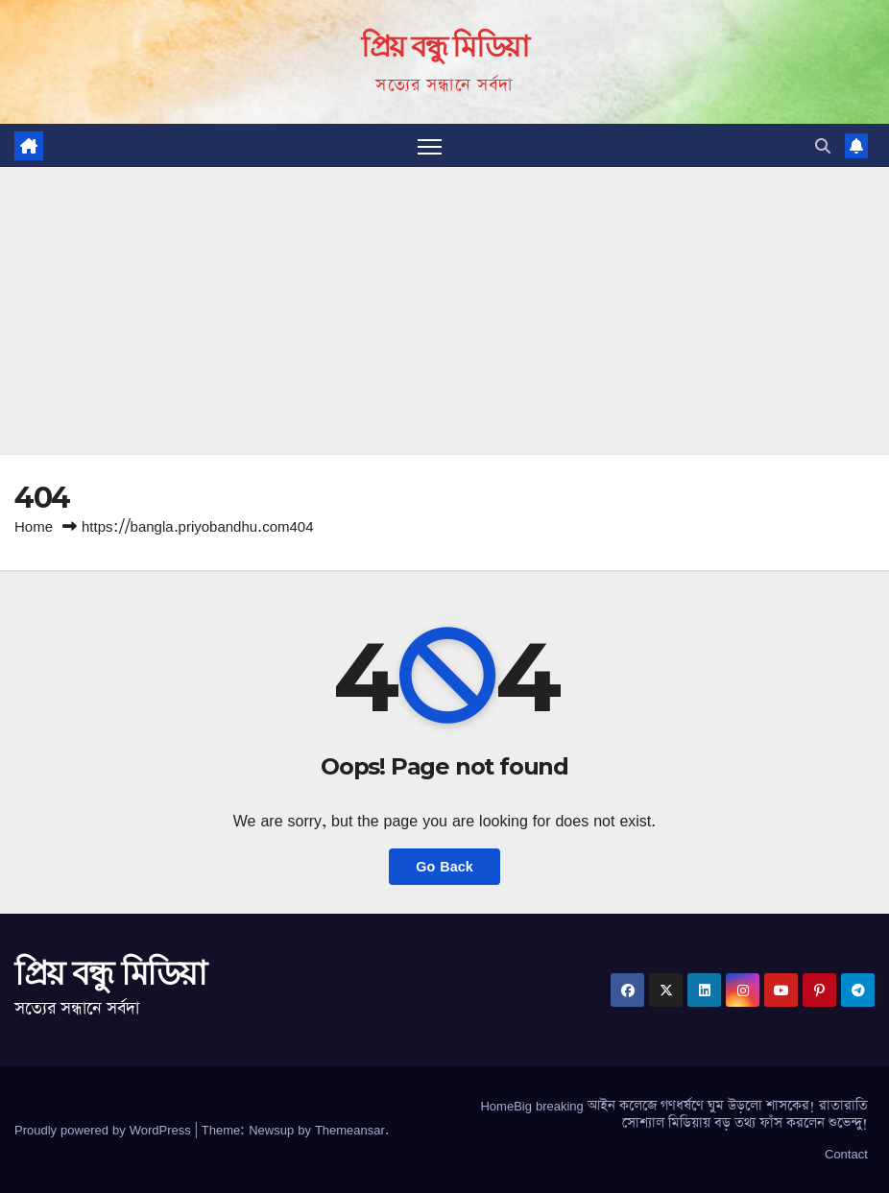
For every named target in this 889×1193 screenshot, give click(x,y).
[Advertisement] (444, 311)
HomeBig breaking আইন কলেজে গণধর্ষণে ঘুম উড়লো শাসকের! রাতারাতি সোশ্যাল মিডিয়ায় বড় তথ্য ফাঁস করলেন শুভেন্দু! (673, 1114)
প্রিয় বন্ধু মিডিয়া (445, 46)
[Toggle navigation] (429, 145)
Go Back (444, 866)
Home (33, 526)
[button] (822, 145)
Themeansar (350, 1129)
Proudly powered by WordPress (104, 1129)
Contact (846, 1153)
